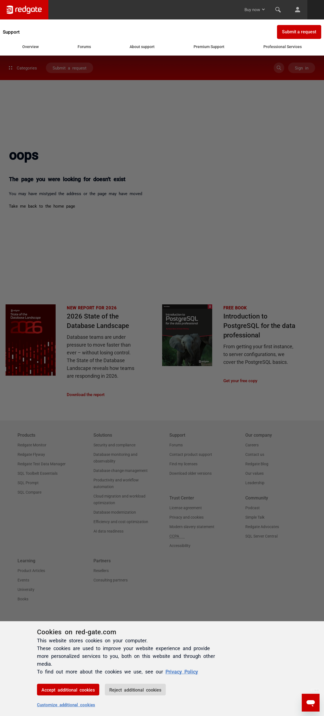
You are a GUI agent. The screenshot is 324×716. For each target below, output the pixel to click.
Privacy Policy (181, 671)
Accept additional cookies (68, 689)
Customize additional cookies (66, 704)
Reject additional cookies (135, 689)
